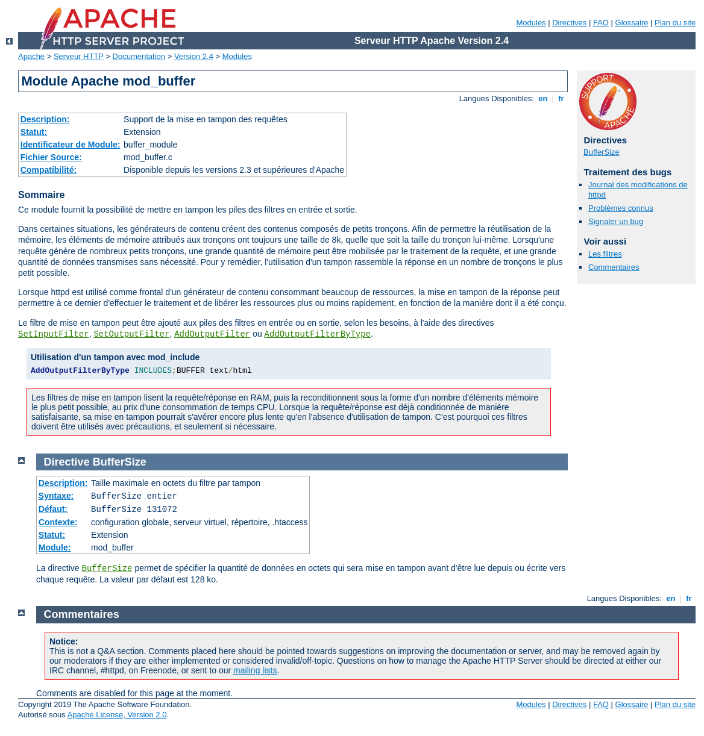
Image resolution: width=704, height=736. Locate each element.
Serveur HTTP (79, 56)
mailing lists (255, 670)
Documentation (139, 56)
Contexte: (58, 522)
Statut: (33, 132)
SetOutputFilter (131, 334)
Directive (67, 462)
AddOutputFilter (212, 334)
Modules (530, 22)
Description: (45, 119)
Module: (55, 547)
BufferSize (601, 152)
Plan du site (675, 22)
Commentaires (614, 267)
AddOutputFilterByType (318, 334)
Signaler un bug (615, 221)
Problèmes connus (620, 208)
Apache (31, 56)
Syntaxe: (56, 496)
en (543, 98)
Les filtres (605, 253)
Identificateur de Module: (70, 144)
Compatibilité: (48, 170)
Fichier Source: (51, 157)
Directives (569, 22)
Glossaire (632, 22)
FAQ (601, 22)
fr (561, 98)
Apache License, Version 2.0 (117, 714)
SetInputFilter (53, 334)
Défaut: (53, 509)
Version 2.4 (193, 56)
